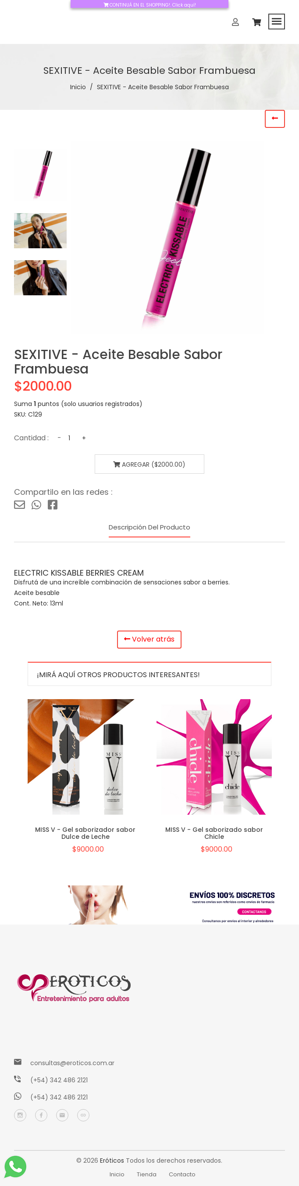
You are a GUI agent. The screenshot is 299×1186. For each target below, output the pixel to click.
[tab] (40, 175)
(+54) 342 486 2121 (59, 1080)
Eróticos (112, 1160)
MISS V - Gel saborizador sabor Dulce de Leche (85, 833)
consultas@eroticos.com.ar (72, 1063)
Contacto (182, 1174)
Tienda (147, 1174)
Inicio (78, 87)
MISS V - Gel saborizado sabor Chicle (214, 833)
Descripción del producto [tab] (149, 527)
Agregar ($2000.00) (149, 464)
